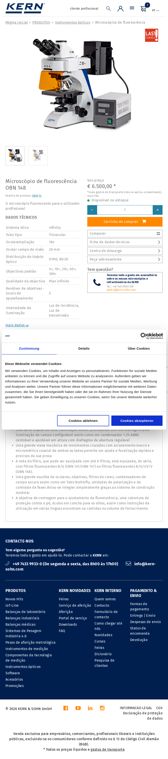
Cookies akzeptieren (136, 421)
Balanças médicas (20, 624)
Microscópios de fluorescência (120, 22)
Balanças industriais (22, 618)
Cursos (99, 641)
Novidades (103, 635)
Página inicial (16, 22)
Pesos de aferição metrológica (30, 642)
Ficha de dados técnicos (125, 242)
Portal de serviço (73, 618)
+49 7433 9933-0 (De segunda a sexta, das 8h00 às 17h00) (62, 564)
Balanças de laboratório (25, 612)
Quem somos (105, 599)
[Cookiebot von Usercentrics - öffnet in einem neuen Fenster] (144, 336)
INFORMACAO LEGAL (136, 708)
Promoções (14, 686)
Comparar (125, 233)
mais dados (17, 325)
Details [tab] (83, 348)
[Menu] (131, 9)
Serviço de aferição (75, 605)
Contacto (101, 605)
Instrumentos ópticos (72, 22)
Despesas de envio (145, 622)
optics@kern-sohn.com (121, 289)
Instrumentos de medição (26, 649)
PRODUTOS (41, 22)
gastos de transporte (107, 749)
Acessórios (14, 679)
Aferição (66, 612)
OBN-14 (37, 195)
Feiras (63, 599)
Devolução (138, 640)
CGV (159, 708)
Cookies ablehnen (83, 421)
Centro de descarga (125, 251)
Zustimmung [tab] (29, 348)
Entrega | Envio (142, 615)
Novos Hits (14, 599)
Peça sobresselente (125, 259)
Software (12, 673)
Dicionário (103, 654)
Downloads (68, 624)
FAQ (62, 631)
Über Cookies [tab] (139, 348)
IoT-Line (12, 605)
